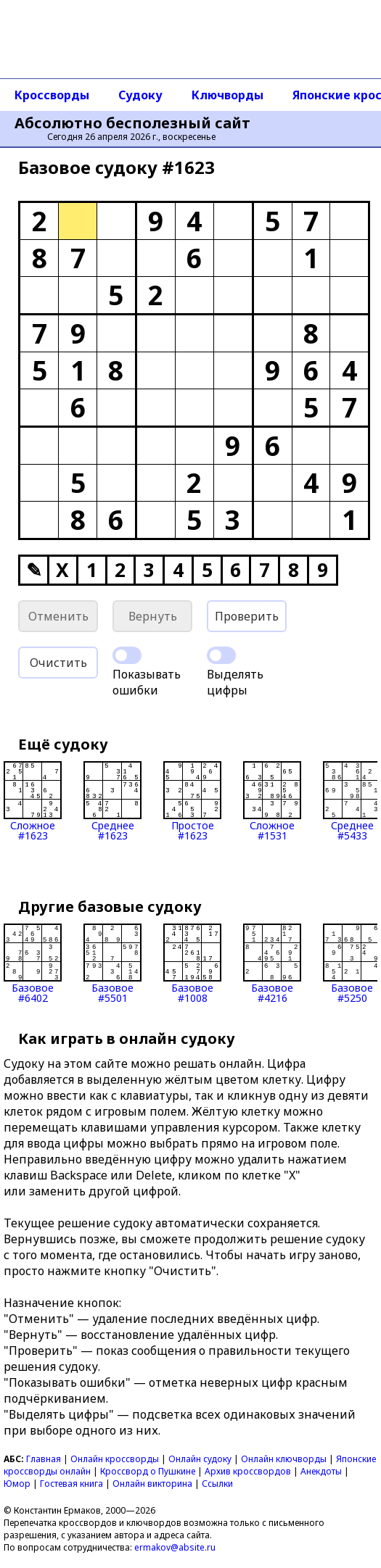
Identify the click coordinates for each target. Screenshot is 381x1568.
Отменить (58, 616)
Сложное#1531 (272, 801)
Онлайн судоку (200, 1459)
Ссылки (217, 1483)
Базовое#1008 (192, 963)
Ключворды (227, 95)
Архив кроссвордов (248, 1471)
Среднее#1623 (112, 801)
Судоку (140, 95)
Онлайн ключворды (284, 1459)
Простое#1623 (192, 801)
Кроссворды (52, 95)
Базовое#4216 (272, 963)
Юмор (17, 1483)
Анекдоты (321, 1471)
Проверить (247, 616)
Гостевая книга (71, 1483)
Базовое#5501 (112, 963)
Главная (43, 1459)
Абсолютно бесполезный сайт (132, 123)
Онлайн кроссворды (114, 1459)
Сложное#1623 (33, 801)
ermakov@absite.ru (175, 1547)
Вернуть (152, 616)
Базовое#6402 (33, 963)
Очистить (58, 663)
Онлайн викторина (152, 1483)
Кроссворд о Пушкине (147, 1471)
